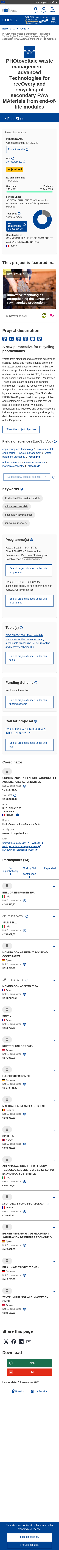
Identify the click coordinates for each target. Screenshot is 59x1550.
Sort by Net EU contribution (29, 871)
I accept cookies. (29, 1536)
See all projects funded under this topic (28, 658)
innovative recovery (16, 523)
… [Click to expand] (14, 28)
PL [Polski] (39, 339)
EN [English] (11, 339)
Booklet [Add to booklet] (18, 1391)
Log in (35, 10)
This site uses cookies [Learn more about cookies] (18, 1525)
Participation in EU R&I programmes (21, 846)
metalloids (34, 466)
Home (5, 28)
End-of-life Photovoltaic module (22, 498)
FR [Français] (25, 339)
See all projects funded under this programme (28, 570)
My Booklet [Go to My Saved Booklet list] (39, 1391)
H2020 (23, 28)
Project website (19, 149)
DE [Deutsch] (4, 339)
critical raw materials (16, 506)
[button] (43, 10)
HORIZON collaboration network (19, 850)
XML (32, 1362)
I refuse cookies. (29, 1544)
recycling (34, 456)
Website (37, 843)
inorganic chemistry (13, 466)
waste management (30, 453)
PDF (32, 1372)
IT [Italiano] (32, 339)
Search (52, 10)
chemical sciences (34, 462)
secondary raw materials (18, 514)
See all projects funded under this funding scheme (28, 702)
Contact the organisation (15, 843)
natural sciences (11, 462)
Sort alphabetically (10, 869)
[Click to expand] (54, 887)
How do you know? (45, 2)
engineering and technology (17, 449)
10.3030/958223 (14, 161)
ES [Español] (18, 339)
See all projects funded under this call (28, 744)
